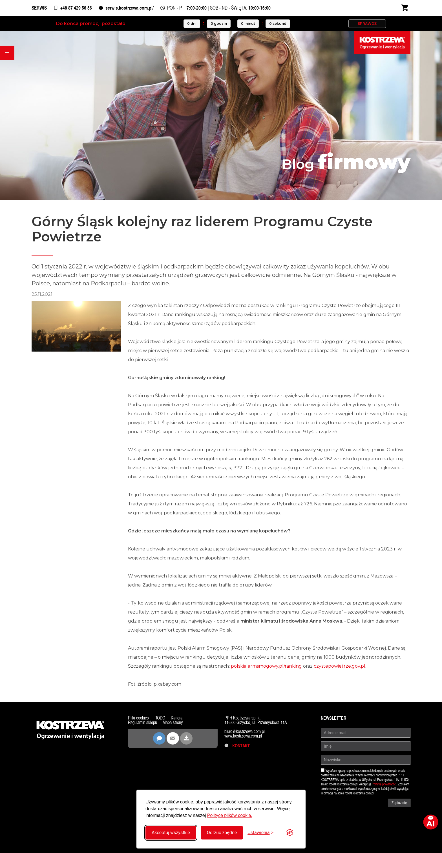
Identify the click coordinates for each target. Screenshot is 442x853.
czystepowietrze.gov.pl (339, 667)
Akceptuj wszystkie (171, 832)
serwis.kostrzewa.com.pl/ (131, 8)
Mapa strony (173, 723)
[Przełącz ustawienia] (260, 832)
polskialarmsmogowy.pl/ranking (266, 667)
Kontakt (237, 746)
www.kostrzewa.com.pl (243, 736)
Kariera (176, 718)
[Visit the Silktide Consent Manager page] (290, 832)
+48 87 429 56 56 (78, 8)
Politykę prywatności (384, 785)
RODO (159, 718)
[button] (7, 53)
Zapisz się (399, 804)
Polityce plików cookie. (229, 815)
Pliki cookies (138, 718)
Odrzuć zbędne (222, 832)
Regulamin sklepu (142, 723)
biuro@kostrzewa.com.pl (244, 732)
